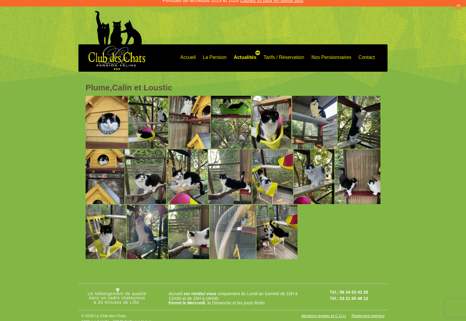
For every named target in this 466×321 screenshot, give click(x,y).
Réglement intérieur (368, 311)
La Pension (214, 52)
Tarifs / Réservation (284, 52)
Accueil (188, 52)
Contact (366, 52)
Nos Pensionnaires (331, 52)
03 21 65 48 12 (354, 293)
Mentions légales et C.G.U (323, 311)
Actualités (245, 52)
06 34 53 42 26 (354, 287)
